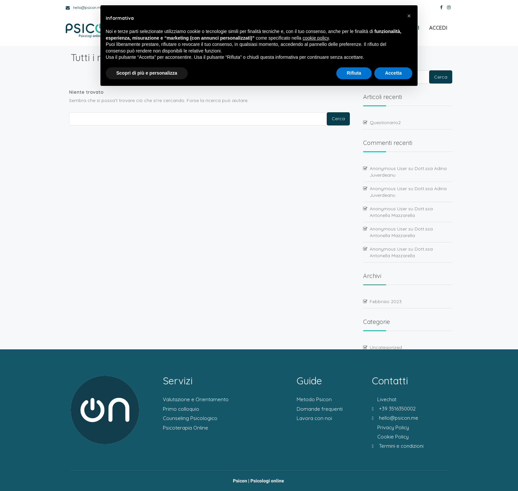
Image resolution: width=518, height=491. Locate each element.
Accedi (438, 29)
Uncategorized (386, 347)
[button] (409, 16)
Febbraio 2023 (386, 301)
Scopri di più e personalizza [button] (146, 73)
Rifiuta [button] (354, 73)
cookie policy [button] (316, 38)
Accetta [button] (393, 73)
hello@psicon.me (84, 7)
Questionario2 (385, 122)
